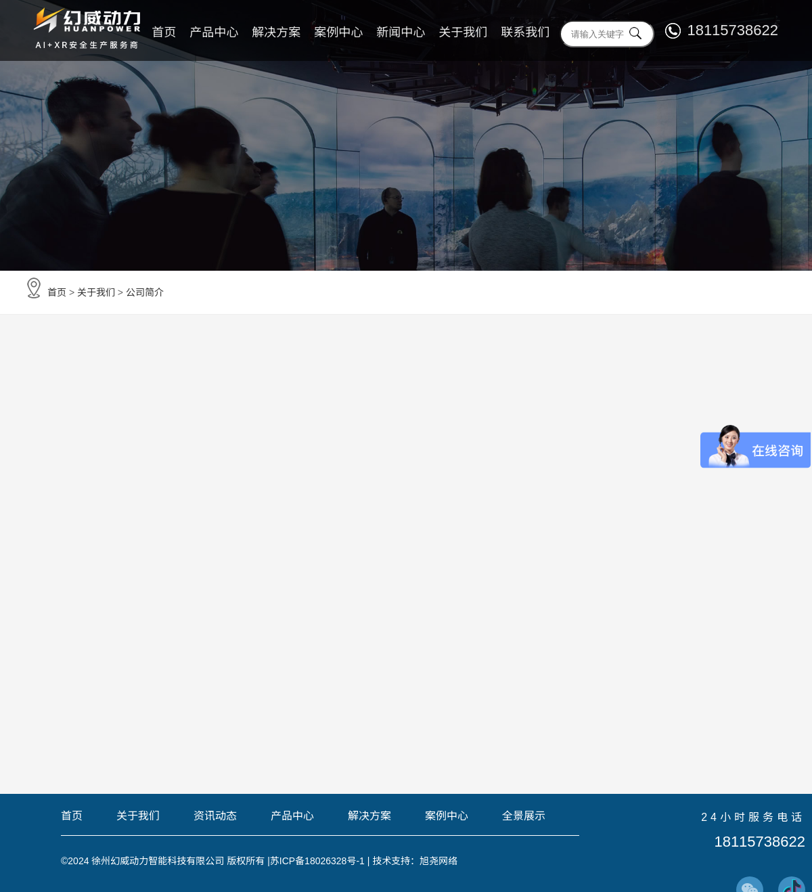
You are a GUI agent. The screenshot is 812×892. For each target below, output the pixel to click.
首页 (164, 32)
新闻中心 (400, 32)
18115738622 (732, 30)
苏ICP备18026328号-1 (317, 860)
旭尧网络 (439, 860)
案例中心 (338, 32)
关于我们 (462, 32)
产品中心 (213, 32)
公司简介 (145, 292)
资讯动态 (215, 816)
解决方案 (276, 32)
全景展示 (523, 816)
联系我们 (525, 32)
